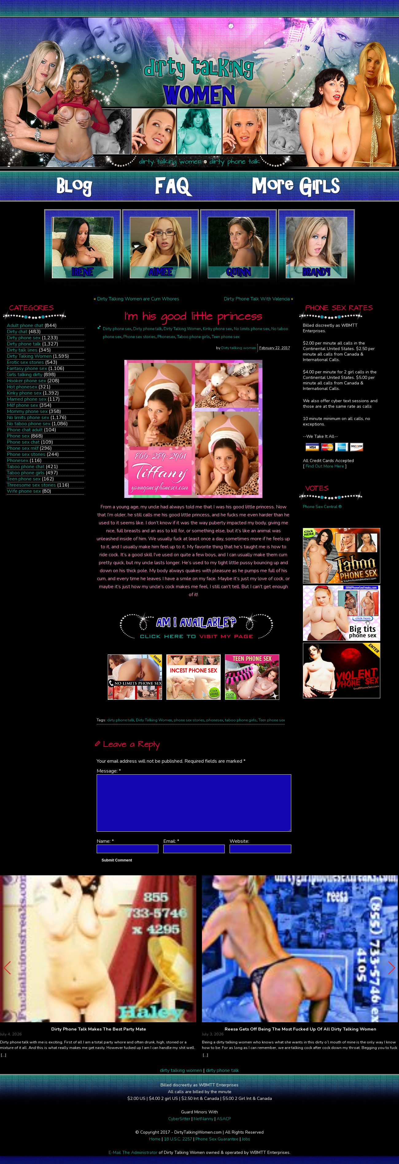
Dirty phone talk (24, 344)
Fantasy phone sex (27, 368)
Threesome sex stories (31, 485)
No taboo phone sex (28, 423)
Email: (171, 841)
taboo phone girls (241, 720)
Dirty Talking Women (29, 356)
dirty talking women (181, 1070)
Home (155, 1139)
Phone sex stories (26, 454)
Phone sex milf (22, 448)
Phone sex (18, 436)
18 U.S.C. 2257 (178, 1139)
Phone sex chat (23, 442)
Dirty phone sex (24, 337)
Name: (105, 841)
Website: (239, 841)
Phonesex (17, 460)
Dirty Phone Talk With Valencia (257, 298)
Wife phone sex (24, 491)
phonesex (214, 720)
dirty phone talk (120, 720)
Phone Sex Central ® (322, 507)
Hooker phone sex (26, 380)
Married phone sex (26, 399)
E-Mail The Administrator (133, 1152)
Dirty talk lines (22, 350)
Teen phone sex (24, 479)
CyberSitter (179, 1119)
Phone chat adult (25, 429)
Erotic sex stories (25, 362)
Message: (109, 771)
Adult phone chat (25, 325)
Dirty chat (17, 331)
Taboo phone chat (26, 466)
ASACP (224, 1119)
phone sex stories (189, 720)
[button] (392, 968)
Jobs (246, 1139)
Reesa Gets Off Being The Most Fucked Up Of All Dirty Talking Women (300, 1029)
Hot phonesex (22, 387)
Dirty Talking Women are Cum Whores (138, 298)
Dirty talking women (238, 347)
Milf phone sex (22, 405)
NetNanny (203, 1119)
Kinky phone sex (24, 393)
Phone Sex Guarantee (217, 1139)
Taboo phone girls (26, 472)
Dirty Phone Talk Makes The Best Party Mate (98, 1029)
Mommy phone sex (27, 411)
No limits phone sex (28, 417)
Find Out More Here (325, 466)
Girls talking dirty (24, 374)
